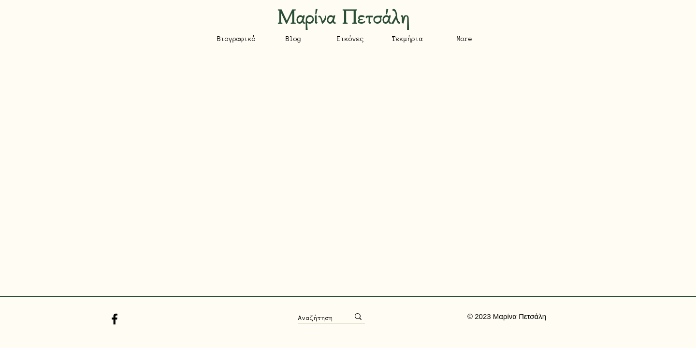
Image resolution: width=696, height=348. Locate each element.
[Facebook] (114, 319)
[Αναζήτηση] (316, 317)
